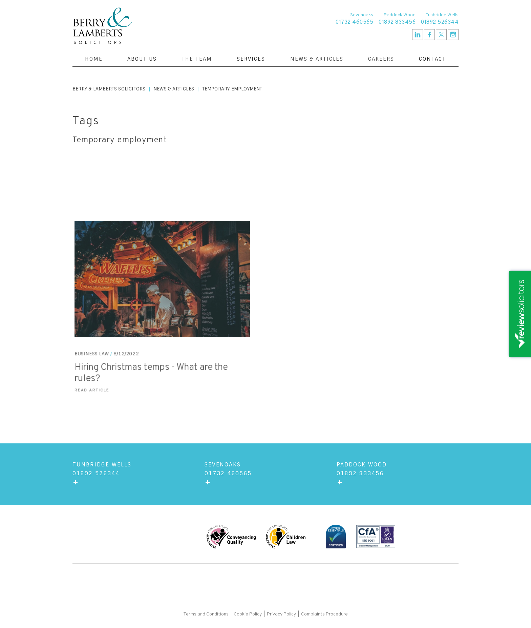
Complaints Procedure (324, 614)
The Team (197, 59)
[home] (102, 26)
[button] (142, 58)
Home (94, 59)
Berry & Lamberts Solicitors (108, 89)
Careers (381, 59)
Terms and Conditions (206, 614)
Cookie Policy (248, 614)
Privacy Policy (281, 614)
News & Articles (316, 59)
